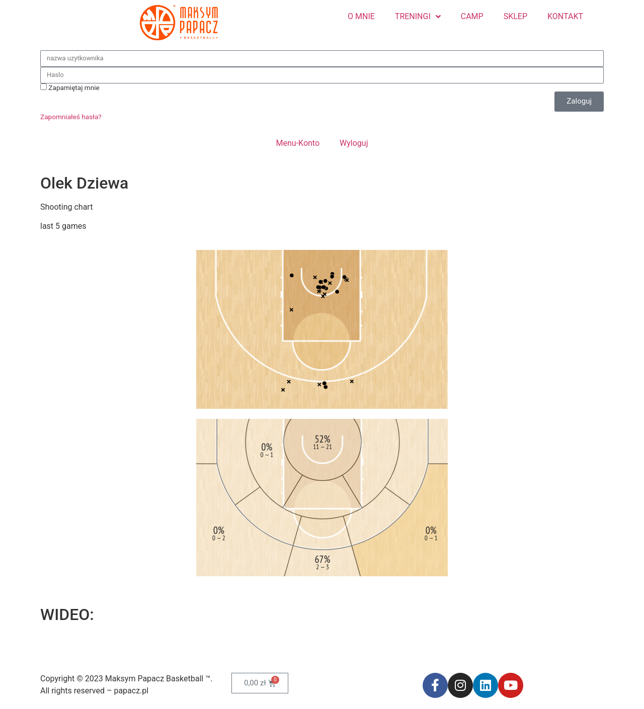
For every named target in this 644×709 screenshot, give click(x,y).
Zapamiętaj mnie (70, 87)
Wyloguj (354, 143)
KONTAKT (565, 16)
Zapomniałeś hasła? (71, 117)
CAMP (472, 16)
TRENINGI (418, 17)
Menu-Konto (298, 143)
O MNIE (361, 16)
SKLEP (515, 16)
